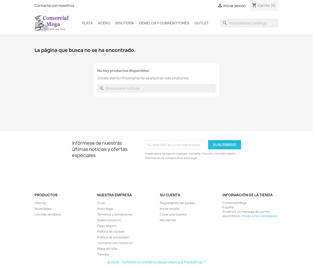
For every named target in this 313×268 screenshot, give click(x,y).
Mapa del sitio (107, 249)
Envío (101, 203)
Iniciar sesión (169, 209)
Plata (87, 23)
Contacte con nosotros (54, 5)
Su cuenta (170, 195)
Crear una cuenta (173, 214)
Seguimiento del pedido (177, 203)
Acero (104, 23)
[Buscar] (249, 23)
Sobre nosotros (109, 220)
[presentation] (181, 172)
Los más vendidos (48, 214)
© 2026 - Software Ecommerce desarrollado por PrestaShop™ (156, 262)
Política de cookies (111, 231)
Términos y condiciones (115, 214)
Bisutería (124, 23)
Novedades (43, 209)
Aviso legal (105, 209)
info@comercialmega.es (259, 216)
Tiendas (103, 254)
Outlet (202, 23)
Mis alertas (168, 220)
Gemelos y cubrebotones (164, 23)
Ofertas (40, 203)
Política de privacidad (113, 237)
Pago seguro (106, 226)
